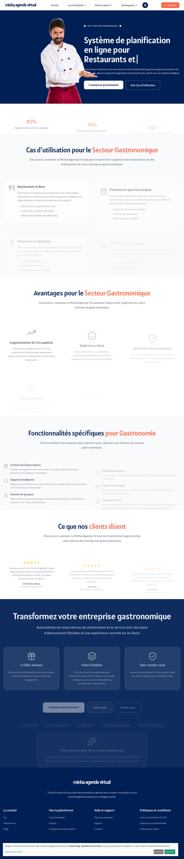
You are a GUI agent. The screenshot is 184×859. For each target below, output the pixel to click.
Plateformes (9, 823)
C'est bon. (169, 851)
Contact (98, 828)
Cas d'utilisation (76, 5)
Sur (5, 817)
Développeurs (128, 5)
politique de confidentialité (153, 823)
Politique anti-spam (149, 828)
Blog (5, 828)
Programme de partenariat (62, 828)
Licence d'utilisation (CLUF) (153, 817)
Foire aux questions (103, 817)
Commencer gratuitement (104, 85)
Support (98, 823)
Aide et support (102, 5)
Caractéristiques (57, 817)
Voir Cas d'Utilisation (143, 85)
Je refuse (158, 851)
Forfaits (55, 5)
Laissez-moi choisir (14, 851)
